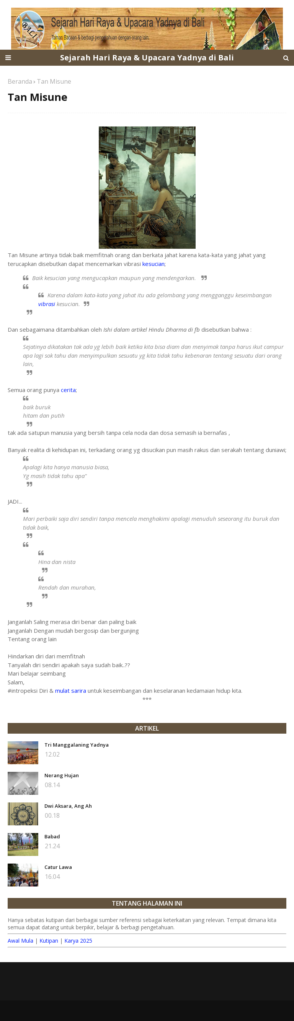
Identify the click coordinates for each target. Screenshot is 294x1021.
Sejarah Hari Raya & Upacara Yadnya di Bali (147, 57)
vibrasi (46, 304)
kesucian (153, 263)
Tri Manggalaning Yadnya (76, 744)
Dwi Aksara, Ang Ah (68, 805)
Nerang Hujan (61, 775)
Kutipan (48, 940)
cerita (68, 390)
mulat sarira (70, 690)
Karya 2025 (78, 940)
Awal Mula (20, 940)
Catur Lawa (58, 867)
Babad (52, 836)
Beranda (20, 81)
